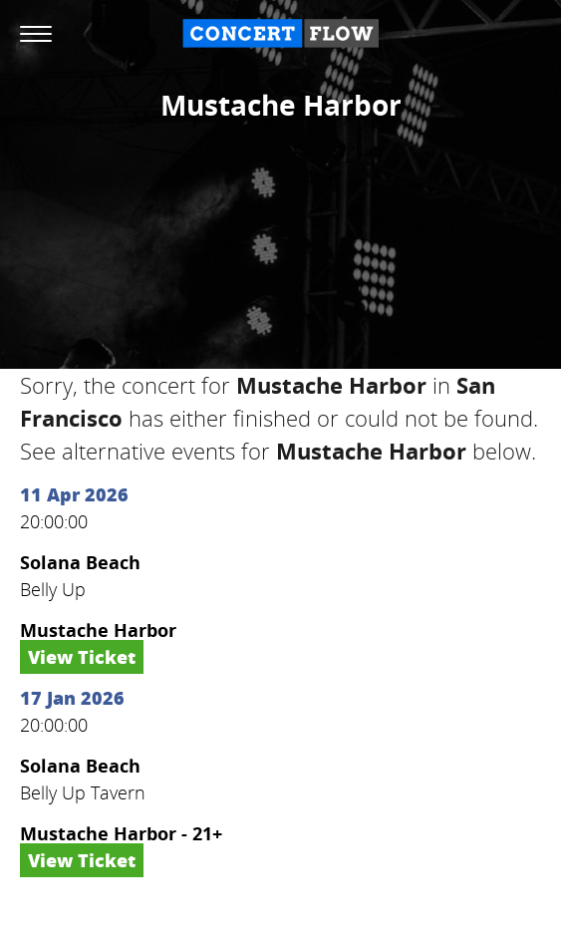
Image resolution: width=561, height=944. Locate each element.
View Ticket (82, 657)
